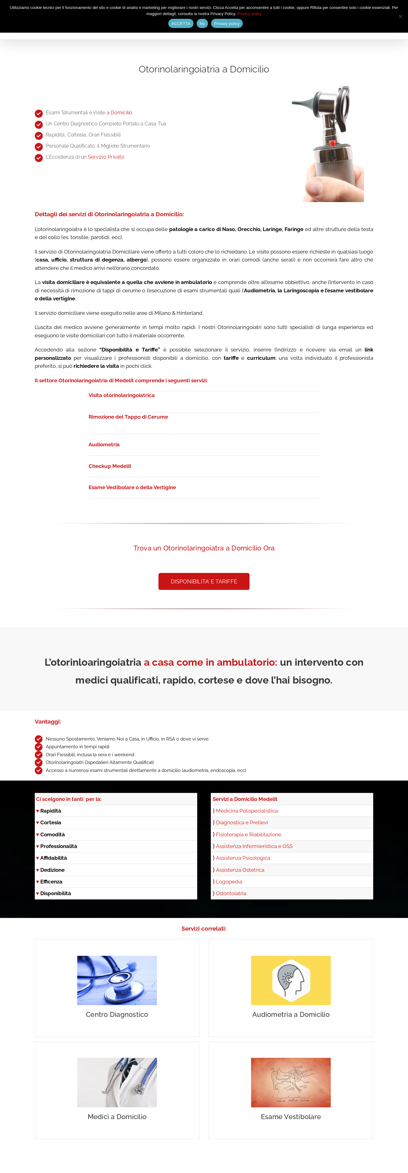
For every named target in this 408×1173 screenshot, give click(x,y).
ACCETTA (180, 23)
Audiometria (104, 444)
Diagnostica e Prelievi (242, 822)
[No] (400, 16)
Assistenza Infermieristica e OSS (254, 846)
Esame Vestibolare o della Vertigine (132, 487)
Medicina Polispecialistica (247, 811)
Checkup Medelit (110, 466)
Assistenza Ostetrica (240, 870)
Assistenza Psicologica (243, 858)
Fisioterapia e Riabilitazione (248, 834)
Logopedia (229, 882)
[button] (204, 581)
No (202, 23)
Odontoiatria (231, 893)
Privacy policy (249, 13)
